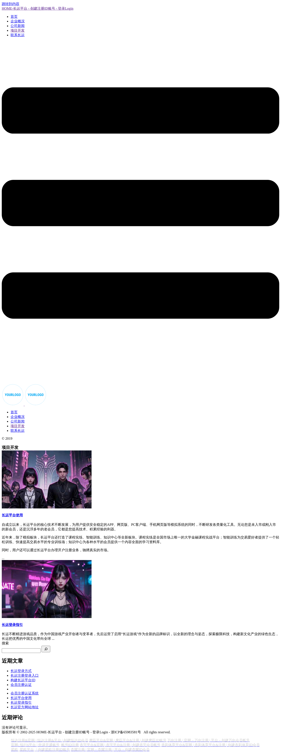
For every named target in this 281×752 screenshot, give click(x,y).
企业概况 (18, 21)
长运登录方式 (21, 671)
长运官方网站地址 (25, 707)
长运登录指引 (21, 702)
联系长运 (18, 35)
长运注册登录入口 (25, 675)
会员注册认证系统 (25, 693)
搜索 (5, 643)
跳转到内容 (10, 4)
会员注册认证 (21, 685)
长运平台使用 (21, 698)
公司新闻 (18, 26)
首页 (14, 16)
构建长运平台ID (23, 680)
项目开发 (18, 30)
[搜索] (45, 649)
